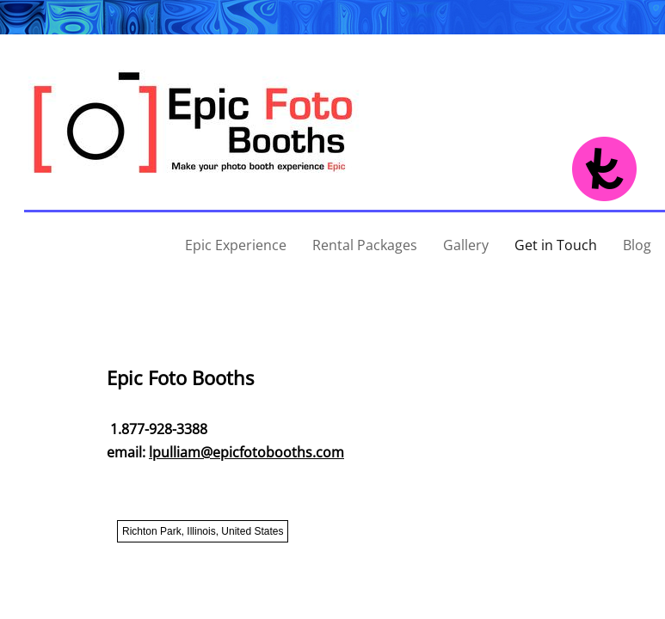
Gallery (466, 245)
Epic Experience (235, 245)
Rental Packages (364, 245)
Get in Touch (555, 245)
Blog (637, 245)
